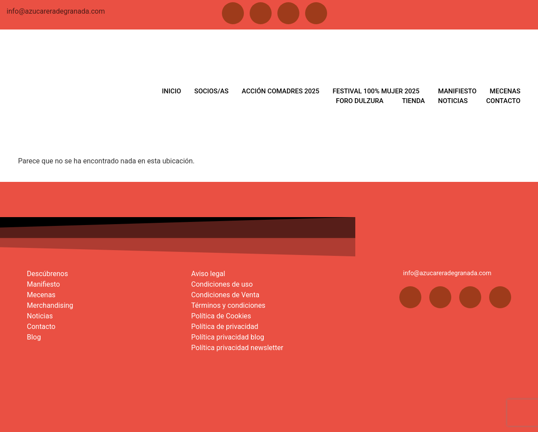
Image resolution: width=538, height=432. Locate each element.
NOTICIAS (453, 101)
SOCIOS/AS (212, 91)
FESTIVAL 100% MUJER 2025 (376, 91)
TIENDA (413, 101)
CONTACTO (503, 101)
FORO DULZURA (360, 101)
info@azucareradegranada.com (56, 11)
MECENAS (505, 91)
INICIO (171, 91)
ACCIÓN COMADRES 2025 (281, 91)
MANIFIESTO (457, 91)
